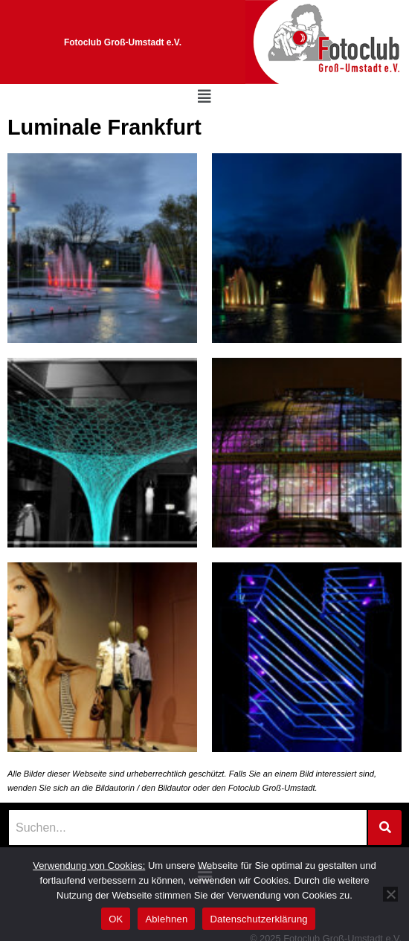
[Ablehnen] (390, 894)
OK (116, 919)
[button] (204, 96)
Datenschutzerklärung (258, 919)
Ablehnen (166, 919)
